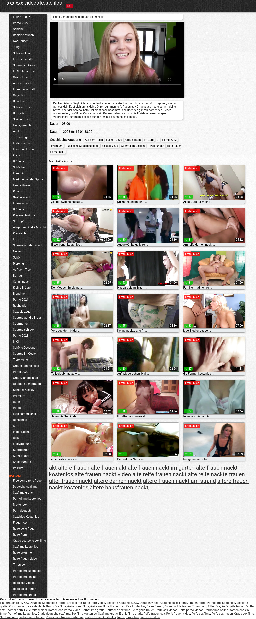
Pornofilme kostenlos (27, 498)
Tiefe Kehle (20, 360)
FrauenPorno (197, 603)
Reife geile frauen (24, 528)
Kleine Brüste (22, 287)
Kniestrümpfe (22, 462)
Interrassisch (21, 203)
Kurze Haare (21, 456)
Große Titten (21, 77)
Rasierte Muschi (24, 35)
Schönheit (19, 167)
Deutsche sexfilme (25, 486)
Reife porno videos (191, 610)
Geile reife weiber (35, 610)
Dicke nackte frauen (177, 606)
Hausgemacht (22, 125)
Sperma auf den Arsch (28, 245)
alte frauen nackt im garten (161, 467)
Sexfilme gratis (23, 492)
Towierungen (21, 137)
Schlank (18, 29)
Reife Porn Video (94, 603)
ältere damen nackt (118, 481)
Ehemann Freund (24, 149)
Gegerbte (19, 95)
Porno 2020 (20, 372)
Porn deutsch (22, 510)
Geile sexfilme (99, 606)
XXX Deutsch (32, 603)
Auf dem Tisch (22, 269)
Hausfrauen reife (11, 603)
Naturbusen (21, 41)
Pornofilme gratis (24, 595)
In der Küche (21, 432)
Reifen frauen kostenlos (100, 617)
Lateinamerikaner (24, 414)
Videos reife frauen (32, 617)
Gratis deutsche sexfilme (29, 540)
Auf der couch (22, 83)
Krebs (17, 155)
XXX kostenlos (135, 606)
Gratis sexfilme (244, 613)
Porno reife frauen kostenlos (64, 617)
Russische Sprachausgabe (82, 145)
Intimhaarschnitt (24, 89)
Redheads (19, 305)
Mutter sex (20, 504)
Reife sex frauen (222, 613)
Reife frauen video (25, 558)
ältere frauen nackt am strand (179, 481)
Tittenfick (214, 606)
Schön (17, 257)
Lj (14, 239)
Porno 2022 (20, 23)
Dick (16, 438)
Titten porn (20, 564)
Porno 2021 (20, 299)
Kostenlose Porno (54, 603)
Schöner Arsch (22, 53)
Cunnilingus (21, 281)
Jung (16, 47)
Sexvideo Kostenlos (26, 516)
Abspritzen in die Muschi (29, 227)
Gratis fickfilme (56, 606)
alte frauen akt (108, 467)
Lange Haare (21, 185)
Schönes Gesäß (23, 390)
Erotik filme (74, 603)
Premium (19, 396)
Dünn (16, 402)
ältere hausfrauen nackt (119, 487)
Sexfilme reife (9, 617)
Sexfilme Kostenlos (119, 603)
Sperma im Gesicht (25, 65)
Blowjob (18, 113)
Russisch (19, 191)
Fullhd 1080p (21, 17)
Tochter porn (14, 610)
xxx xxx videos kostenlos (34, 3)
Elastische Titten (24, 59)
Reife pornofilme (128, 617)
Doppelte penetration (27, 384)
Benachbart (20, 420)
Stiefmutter (20, 323)
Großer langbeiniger (26, 366)
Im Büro (18, 468)
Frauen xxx (20, 522)
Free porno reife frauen (28, 480)
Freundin (19, 173)
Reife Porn (20, 534)
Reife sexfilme (22, 552)
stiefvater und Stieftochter (22, 447)
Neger (17, 251)
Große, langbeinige (25, 378)
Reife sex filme (150, 617)
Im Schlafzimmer (24, 71)
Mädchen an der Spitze (28, 179)
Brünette (18, 161)
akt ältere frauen (69, 467)
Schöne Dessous (24, 347)
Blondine (19, 101)
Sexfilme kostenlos (25, 546)
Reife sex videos (24, 583)
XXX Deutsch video (146, 603)
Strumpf (18, 221)
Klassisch (19, 233)
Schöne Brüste (22, 107)
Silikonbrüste (21, 119)
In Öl (16, 341)
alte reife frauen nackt (159, 474)
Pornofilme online (24, 577)
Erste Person (21, 143)
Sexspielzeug (22, 311)
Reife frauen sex (154, 613)
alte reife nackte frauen (216, 474)
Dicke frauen (154, 606)
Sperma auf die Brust (27, 317)
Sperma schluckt (24, 329)
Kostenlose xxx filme (173, 603)
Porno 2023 (20, 335)
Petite (17, 408)
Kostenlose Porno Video (64, 610)
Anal (16, 131)
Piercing (18, 263)
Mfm (16, 426)
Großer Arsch (22, 197)
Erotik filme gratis (130, 613)
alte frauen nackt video (103, 474)
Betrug (17, 275)
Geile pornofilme (78, 606)
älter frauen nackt (71, 481)
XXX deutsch (36, 606)
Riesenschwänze (24, 215)
